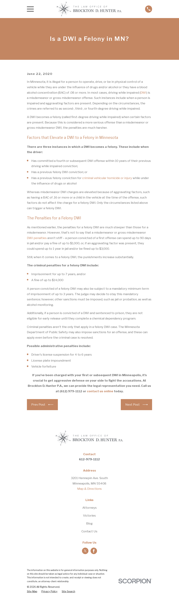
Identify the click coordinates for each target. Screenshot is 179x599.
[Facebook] (93, 551)
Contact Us (89, 531)
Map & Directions (89, 488)
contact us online (100, 391)
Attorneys (89, 507)
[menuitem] (32, 591)
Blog (89, 523)
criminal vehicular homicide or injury (107, 178)
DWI (143, 92)
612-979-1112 (89, 459)
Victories (89, 515)
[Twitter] (85, 551)
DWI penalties (37, 238)
